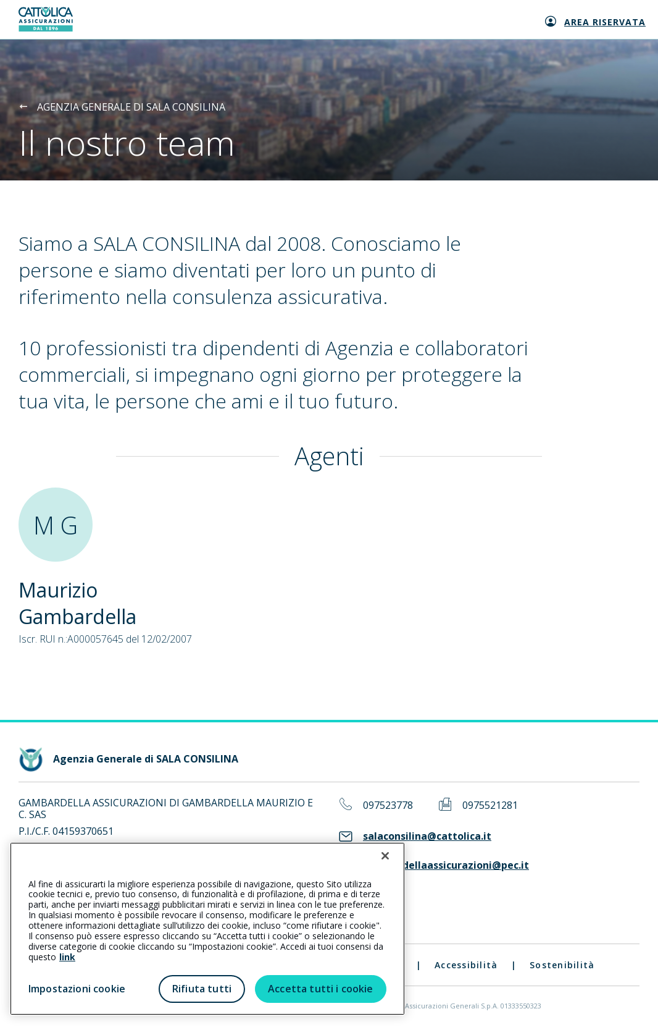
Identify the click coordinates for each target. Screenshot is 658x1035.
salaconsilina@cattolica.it (427, 836)
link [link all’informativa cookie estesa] (67, 957)
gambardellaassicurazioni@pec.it (446, 865)
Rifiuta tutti (201, 988)
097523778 (388, 805)
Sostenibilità (562, 965)
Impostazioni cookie (76, 988)
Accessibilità (466, 965)
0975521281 (490, 805)
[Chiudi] (385, 855)
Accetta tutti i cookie (320, 988)
